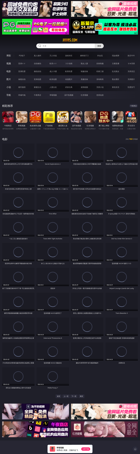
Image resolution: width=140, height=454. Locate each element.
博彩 (8, 55)
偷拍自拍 (37, 71)
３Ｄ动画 (68, 63)
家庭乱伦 (37, 87)
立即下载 (86, 449)
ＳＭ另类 (131, 63)
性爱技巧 (131, 87)
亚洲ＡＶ (22, 63)
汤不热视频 (68, 95)
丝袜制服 (100, 63)
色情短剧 (100, 95)
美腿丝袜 (84, 79)
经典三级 (100, 71)
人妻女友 (53, 87)
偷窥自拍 (22, 79)
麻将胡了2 (84, 55)
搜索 (99, 46)
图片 (8, 79)
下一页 (74, 396)
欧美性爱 (68, 71)
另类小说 (100, 87)
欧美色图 (53, 79)
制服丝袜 (84, 71)
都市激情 (22, 87)
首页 (58, 396)
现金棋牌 (115, 55)
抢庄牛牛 (131, 55)
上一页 (66, 396)
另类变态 (131, 71)
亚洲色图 (37, 79)
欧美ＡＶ (53, 63)
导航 (8, 95)
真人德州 (37, 55)
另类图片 (131, 79)
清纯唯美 (100, 79)
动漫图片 (68, 79)
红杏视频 (84, 95)
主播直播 (115, 63)
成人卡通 (53, 71)
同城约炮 (22, 95)
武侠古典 (68, 87)
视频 (8, 63)
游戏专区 (68, 55)
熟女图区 (115, 79)
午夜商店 (37, 95)
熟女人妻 (84, 63)
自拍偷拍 (37, 63)
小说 (8, 87)
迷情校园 (84, 87)
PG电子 (22, 55)
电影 (8, 71)
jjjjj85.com (70, 40)
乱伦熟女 (115, 71)
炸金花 (100, 55)
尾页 (81, 396)
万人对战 (53, 55)
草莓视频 (53, 95)
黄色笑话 (115, 87)
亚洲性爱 (22, 71)
